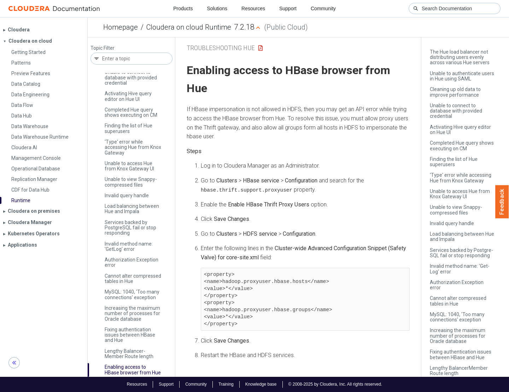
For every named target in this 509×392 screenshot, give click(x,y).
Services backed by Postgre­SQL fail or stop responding (130, 227)
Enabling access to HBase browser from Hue (133, 369)
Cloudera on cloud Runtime (188, 27)
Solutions (217, 8)
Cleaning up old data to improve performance (455, 91)
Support (288, 8)
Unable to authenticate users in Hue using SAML (462, 76)
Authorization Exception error (131, 262)
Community (323, 8)
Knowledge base (261, 384)
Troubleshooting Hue (221, 48)
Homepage (120, 27)
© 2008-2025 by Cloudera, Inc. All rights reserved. (335, 384)
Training (226, 384)
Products (183, 8)
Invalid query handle (127, 195)
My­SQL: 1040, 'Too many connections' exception (132, 294)
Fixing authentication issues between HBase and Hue (130, 335)
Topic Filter (102, 48)
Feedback (502, 202)
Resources (253, 8)
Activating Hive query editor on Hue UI (128, 96)
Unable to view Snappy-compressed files (131, 181)
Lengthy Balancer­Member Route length (129, 353)
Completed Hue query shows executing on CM (131, 112)
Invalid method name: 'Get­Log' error (129, 246)
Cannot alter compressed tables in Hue (133, 278)
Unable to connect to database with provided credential (131, 77)
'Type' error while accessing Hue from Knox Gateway (133, 147)
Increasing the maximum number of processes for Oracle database (132, 313)
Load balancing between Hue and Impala (132, 208)
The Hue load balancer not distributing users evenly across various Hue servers (460, 57)
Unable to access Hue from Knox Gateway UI (129, 166)
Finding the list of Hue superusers (128, 128)
